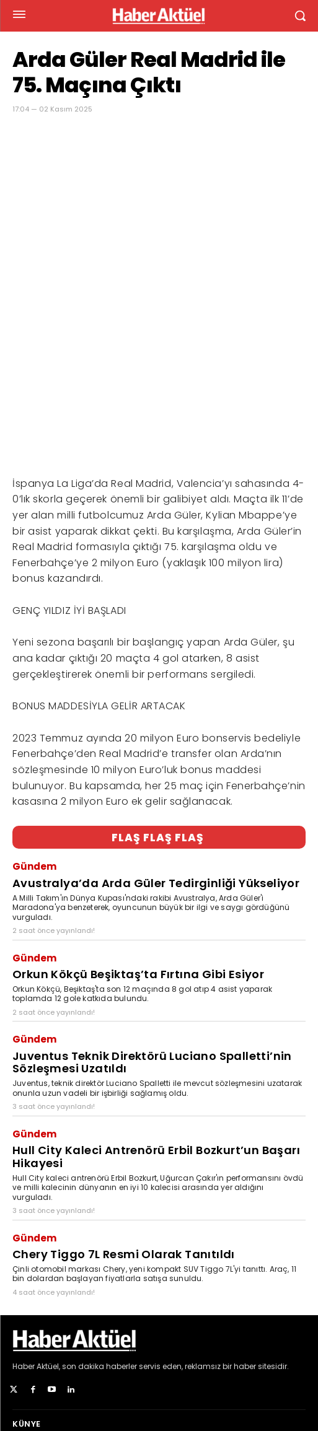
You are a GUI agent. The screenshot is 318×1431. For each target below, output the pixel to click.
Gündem (34, 738)
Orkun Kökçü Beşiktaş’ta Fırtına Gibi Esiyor (138, 846)
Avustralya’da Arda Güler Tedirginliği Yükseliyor (155, 755)
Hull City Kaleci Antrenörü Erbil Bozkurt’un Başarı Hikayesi (156, 1029)
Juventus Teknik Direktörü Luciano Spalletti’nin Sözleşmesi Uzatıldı (152, 935)
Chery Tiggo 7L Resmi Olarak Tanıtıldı (123, 1126)
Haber (23, 1238)
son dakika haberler (99, 1238)
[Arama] (293, 1377)
